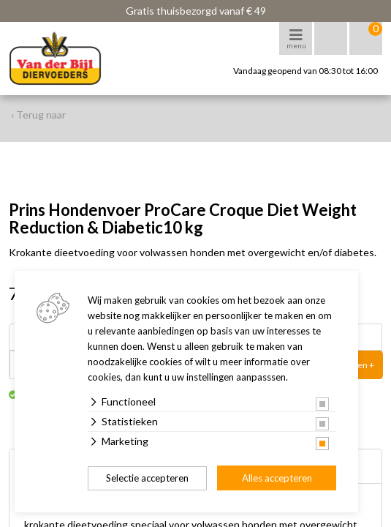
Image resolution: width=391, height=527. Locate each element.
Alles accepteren (277, 478)
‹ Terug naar (38, 114)
